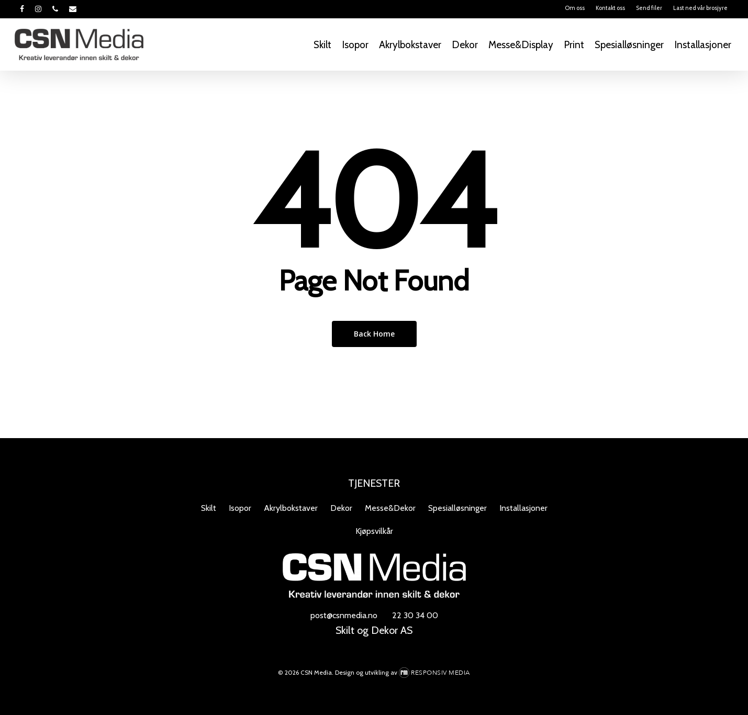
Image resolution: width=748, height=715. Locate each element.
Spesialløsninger (457, 508)
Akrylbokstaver (291, 508)
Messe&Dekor (390, 508)
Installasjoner (523, 508)
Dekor (341, 508)
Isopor (240, 508)
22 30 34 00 (415, 615)
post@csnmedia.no (343, 615)
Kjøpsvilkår (374, 531)
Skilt (208, 508)
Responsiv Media (440, 672)
